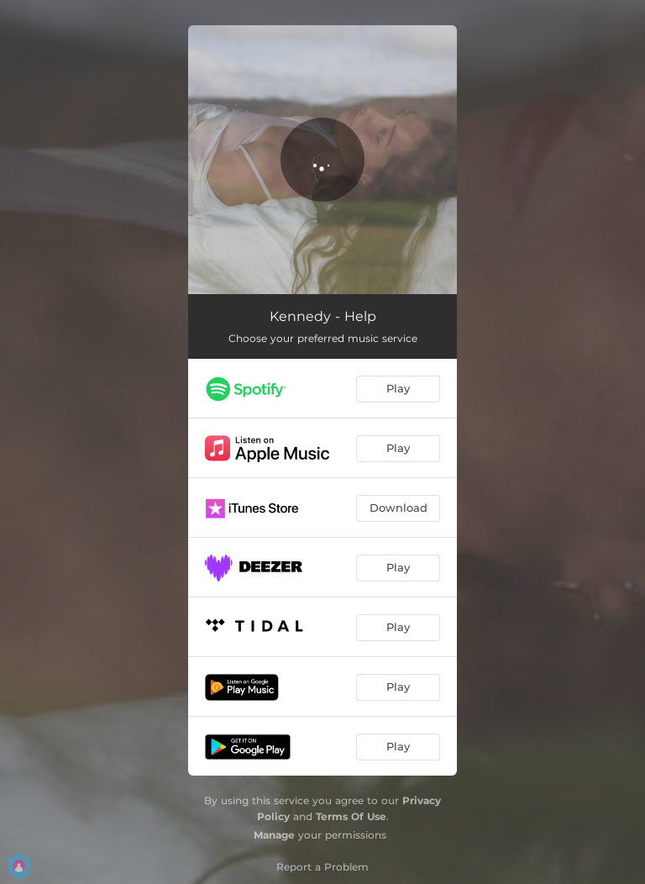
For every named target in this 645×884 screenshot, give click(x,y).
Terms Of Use (351, 816)
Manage (274, 835)
